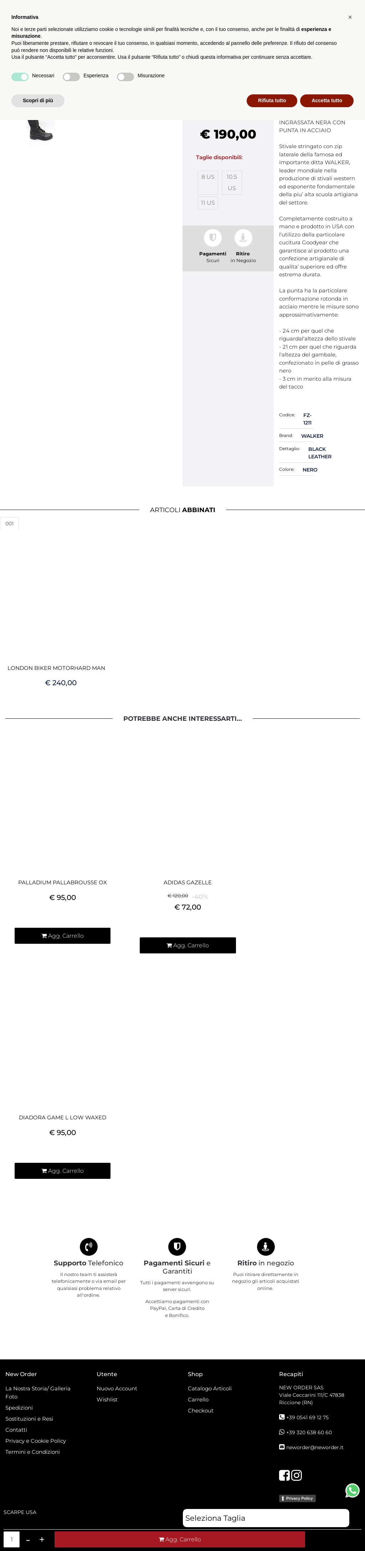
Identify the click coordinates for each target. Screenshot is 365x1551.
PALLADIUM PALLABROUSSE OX (62, 882)
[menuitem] (237, 62)
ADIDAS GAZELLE (188, 882)
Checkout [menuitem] (201, 1410)
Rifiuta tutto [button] (272, 1531)
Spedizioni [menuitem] (19, 1407)
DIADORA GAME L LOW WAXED (62, 1117)
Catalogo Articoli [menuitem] (197, 62)
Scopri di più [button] (38, 1531)
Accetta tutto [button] (327, 1531)
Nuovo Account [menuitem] (117, 1388)
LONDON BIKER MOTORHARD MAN (56, 668)
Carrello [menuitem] (198, 1399)
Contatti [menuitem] (16, 1429)
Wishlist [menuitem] (107, 1399)
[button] (322, 62)
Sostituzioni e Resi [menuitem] (30, 1418)
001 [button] (9, 523)
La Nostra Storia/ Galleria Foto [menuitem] (38, 1392)
